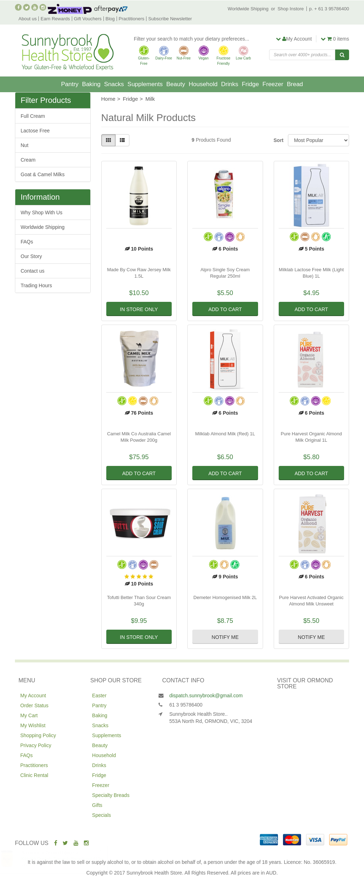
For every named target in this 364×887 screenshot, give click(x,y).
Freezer (272, 84)
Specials (101, 815)
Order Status (34, 705)
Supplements (145, 84)
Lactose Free (35, 130)
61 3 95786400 (185, 705)
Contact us (32, 271)
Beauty (175, 84)
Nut (24, 145)
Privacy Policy (35, 745)
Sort (278, 140)
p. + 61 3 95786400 (329, 8)
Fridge (250, 84)
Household (203, 84)
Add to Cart (225, 309)
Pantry (70, 84)
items (335, 39)
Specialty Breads (110, 795)
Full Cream (33, 116)
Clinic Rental (34, 775)
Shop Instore (291, 8)
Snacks (114, 84)
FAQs (27, 242)
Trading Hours (36, 285)
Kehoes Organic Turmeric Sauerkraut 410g (68, 858)
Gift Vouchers (88, 18)
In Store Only (139, 309)
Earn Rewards (55, 18)
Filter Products (46, 100)
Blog (110, 18)
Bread (295, 84)
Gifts (97, 805)
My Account (33, 695)
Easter (99, 695)
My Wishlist (33, 725)
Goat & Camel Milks (43, 174)
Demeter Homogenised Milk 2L (225, 597)
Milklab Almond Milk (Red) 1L (225, 433)
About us (27, 18)
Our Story (31, 256)
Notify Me (225, 637)
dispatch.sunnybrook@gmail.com (205, 695)
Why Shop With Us (41, 212)
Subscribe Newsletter (170, 18)
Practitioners (131, 18)
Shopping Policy (38, 735)
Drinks (229, 84)
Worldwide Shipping (248, 8)
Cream (28, 160)
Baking (91, 84)
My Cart (29, 715)
